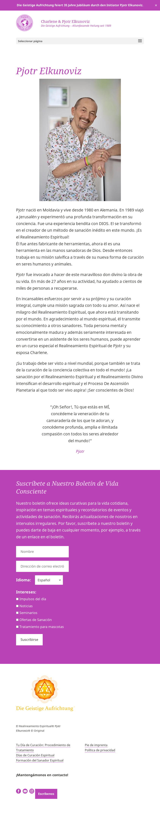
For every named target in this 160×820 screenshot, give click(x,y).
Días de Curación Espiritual (35, 755)
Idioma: (23, 579)
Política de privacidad (100, 750)
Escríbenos (46, 794)
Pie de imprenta (96, 745)
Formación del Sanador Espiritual (39, 760)
